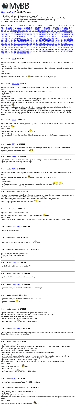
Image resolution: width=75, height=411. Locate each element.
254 (56, 42)
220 (21, 40)
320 (46, 47)
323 (56, 47)
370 (59, 51)
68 (4, 29)
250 (43, 42)
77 (24, 29)
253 (52, 42)
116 (55, 31)
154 (31, 34)
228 (46, 40)
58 (53, 27)
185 (56, 36)
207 (52, 38)
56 (49, 27)
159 (46, 34)
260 (2, 44)
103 (14, 31)
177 (31, 36)
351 (71, 49)
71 (11, 29)
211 (65, 38)
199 (27, 38)
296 (43, 45)
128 (21, 33)
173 (18, 36)
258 (68, 42)
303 (65, 45)
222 (27, 40)
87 (47, 29)
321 (49, 47)
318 (40, 47)
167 (71, 34)
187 (62, 36)
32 (69, 25)
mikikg (14, 120)
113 (45, 31)
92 (58, 29)
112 (42, 31)
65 (69, 27)
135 (43, 33)
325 (62, 47)
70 (9, 29)
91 (56, 29)
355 (12, 51)
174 (21, 36)
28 (60, 25)
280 (65, 44)
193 (9, 38)
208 (56, 38)
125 (12, 33)
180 (40, 36)
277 (56, 44)
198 (24, 38)
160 (49, 34)
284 (5, 45)
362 (34, 51)
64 (67, 27)
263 (12, 44)
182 (46, 36)
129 (24, 33)
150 (18, 34)
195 (15, 38)
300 (56, 45)
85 (42, 29)
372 (65, 51)
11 (22, 25)
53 (42, 27)
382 (24, 53)
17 (35, 25)
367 (49, 51)
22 (46, 25)
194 (12, 38)
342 (43, 49)
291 (27, 45)
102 (11, 31)
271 (37, 44)
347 (59, 49)
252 (49, 42)
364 (40, 51)
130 (27, 33)
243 (21, 42)
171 (12, 36)
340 (37, 49)
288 (18, 45)
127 (18, 33)
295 (40, 45)
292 (31, 45)
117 (58, 31)
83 (38, 29)
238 (5, 42)
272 (40, 44)
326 (65, 47)
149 (15, 34)
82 (36, 29)
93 (60, 29)
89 (51, 29)
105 (20, 31)
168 (2, 36)
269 (31, 44)
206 (49, 38)
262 (9, 44)
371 (62, 51)
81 (33, 29)
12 (24, 25)
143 (68, 33)
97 (69, 29)
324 (59, 47)
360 (27, 51)
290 (24, 45)
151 (21, 34)
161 (52, 34)
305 (71, 45)
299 (52, 45)
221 (24, 40)
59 (56, 27)
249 (40, 42)
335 (21, 49)
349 (65, 49)
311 (18, 47)
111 (39, 31)
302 (62, 45)
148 (12, 34)
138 (52, 33)
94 (63, 29)
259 (71, 42)
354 (9, 51)
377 (9, 53)
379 (15, 53)
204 (43, 38)
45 (24, 27)
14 (29, 25)
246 (31, 42)
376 (5, 53)
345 (52, 49)
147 (9, 34)
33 (71, 25)
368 (52, 51)
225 (37, 40)
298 (49, 45)
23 (49, 25)
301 (59, 45)
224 (34, 40)
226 (40, 40)
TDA (13, 144)
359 (24, 51)
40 (13, 27)
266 (21, 44)
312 (21, 47)
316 (34, 47)
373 (68, 51)
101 (8, 31)
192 (5, 38)
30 (64, 25)
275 (49, 44)
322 (52, 47)
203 (40, 38)
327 (68, 47)
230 (52, 40)
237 (2, 42)
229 (49, 40)
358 (21, 51)
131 (31, 33)
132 (34, 33)
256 (62, 42)
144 (71, 33)
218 (15, 40)
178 (34, 36)
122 (2, 33)
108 (30, 31)
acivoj (14, 156)
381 (21, 53)
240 (12, 42)
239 (9, 42)
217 (12, 40)
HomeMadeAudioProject (20, 249)
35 (2, 27)
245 (27, 42)
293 (34, 45)
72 (13, 29)
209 (59, 38)
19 (40, 25)
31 (67, 25)
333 (15, 49)
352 (2, 51)
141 (62, 33)
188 (65, 36)
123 (5, 33)
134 (40, 33)
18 (38, 25)
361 (31, 51)
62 (63, 27)
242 (18, 42)
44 (22, 27)
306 (2, 47)
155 (34, 34)
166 (68, 34)
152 (24, 34)
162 (56, 34)
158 (43, 34)
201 (34, 38)
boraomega (16, 226)
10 (20, 25)
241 (15, 42)
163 (59, 34)
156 (37, 34)
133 (37, 33)
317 (37, 47)
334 (18, 49)
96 (67, 29)
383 (27, 53)
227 (43, 40)
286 (12, 45)
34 (73, 25)
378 (12, 53)
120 (67, 31)
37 (7, 27)
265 (18, 44)
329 (2, 49)
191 (2, 38)
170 (9, 36)
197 (21, 38)
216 (9, 40)
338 (31, 49)
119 (64, 31)
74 (18, 29)
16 (33, 25)
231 (56, 40)
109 (33, 31)
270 (34, 44)
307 (5, 47)
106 (23, 31)
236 (71, 40)
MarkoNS (15, 191)
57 (51, 27)
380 (18, 53)
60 (58, 27)
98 (71, 29)
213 (71, 38)
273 (43, 44)
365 (43, 51)
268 (27, 44)
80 (31, 29)
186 (59, 36)
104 (17, 31)
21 (44, 25)
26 (55, 25)
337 (27, 49)
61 (60, 27)
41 (16, 27)
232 (59, 40)
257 (65, 42)
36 (4, 27)
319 (43, 47)
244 (24, 42)
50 (36, 27)
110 (36, 31)
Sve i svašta (7, 12)
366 (46, 51)
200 (31, 38)
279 (62, 44)
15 (31, 25)
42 (18, 27)
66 (71, 27)
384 (31, 53)
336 (24, 49)
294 (37, 45)
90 (53, 29)
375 (2, 53)
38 (9, 27)
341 (40, 49)
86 (45, 29)
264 (15, 44)
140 (59, 33)
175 (24, 36)
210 (62, 38)
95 (65, 29)
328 (71, 47)
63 (65, 27)
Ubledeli (15, 295)
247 (34, 42)
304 (68, 45)
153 (27, 34)
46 (27, 27)
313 (24, 47)
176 (27, 36)
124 (9, 33)
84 (40, 29)
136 (46, 33)
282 (71, 44)
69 (7, 29)
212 (68, 38)
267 (24, 44)
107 (26, 31)
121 (70, 31)
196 (18, 38)
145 (2, 34)
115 (52, 31)
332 (12, 49)
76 (22, 29)
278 (59, 44)
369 (56, 51)
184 (52, 36)
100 (5, 31)
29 (62, 25)
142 (65, 33)
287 (15, 45)
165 (65, 34)
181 (43, 36)
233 (62, 40)
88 (49, 29)
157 (40, 34)
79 (29, 29)
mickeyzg (15, 84)
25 (53, 25)
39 (11, 27)
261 (5, 44)
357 (18, 51)
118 (61, 31)
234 (65, 40)
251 (46, 42)
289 (21, 45)
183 (49, 36)
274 (46, 44)
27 (58, 25)
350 (68, 49)
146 (5, 34)
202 (37, 38)
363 (37, 51)
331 (9, 49)
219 (18, 40)
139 (56, 33)
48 (31, 27)
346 (56, 49)
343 (46, 49)
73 (16, 29)
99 (2, 31)
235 (68, 40)
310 (15, 47)
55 (47, 27)
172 (15, 36)
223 (31, 40)
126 (15, 33)
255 (59, 42)
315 (31, 47)
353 (5, 51)
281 (68, 44)
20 (42, 25)
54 (45, 27)
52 (40, 27)
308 (9, 47)
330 (5, 49)
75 (20, 29)
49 (33, 27)
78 (27, 29)
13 (26, 25)
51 (38, 27)
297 (46, 45)
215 (5, 40)
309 (12, 47)
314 (27, 47)
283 (2, 45)
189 (68, 36)
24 (51, 25)
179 (37, 36)
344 (49, 49)
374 (71, 51)
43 (20, 27)
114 (48, 31)
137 (49, 33)
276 (52, 44)
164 (62, 34)
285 (9, 45)
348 (62, 49)
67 (2, 29)
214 (2, 40)
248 (37, 42)
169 (5, 36)
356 (15, 51)
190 (71, 36)
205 (46, 38)
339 (34, 49)
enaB (14, 59)
